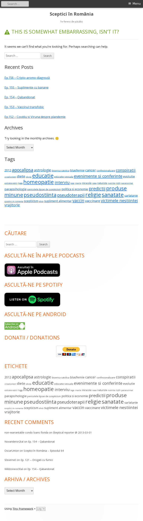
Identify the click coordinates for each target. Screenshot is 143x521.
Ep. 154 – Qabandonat (19, 97)
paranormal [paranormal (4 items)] (127, 183)
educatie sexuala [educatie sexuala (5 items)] (63, 176)
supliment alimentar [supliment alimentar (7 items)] (58, 201)
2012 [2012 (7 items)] (7, 170)
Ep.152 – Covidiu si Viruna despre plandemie (35, 117)
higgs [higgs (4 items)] (20, 183)
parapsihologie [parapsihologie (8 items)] (15, 189)
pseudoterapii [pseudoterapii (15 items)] (71, 195)
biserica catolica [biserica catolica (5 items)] (60, 170)
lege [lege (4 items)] (72, 183)
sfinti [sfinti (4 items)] (41, 201)
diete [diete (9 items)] (21, 176)
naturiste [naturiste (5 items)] (102, 183)
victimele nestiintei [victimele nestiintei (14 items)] (119, 200)
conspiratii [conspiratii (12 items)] (126, 170)
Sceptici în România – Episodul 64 (44, 450)
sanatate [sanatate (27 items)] (113, 194)
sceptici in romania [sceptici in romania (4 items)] (13, 201)
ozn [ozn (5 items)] (118, 183)
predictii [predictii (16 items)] (97, 189)
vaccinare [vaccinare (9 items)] (92, 201)
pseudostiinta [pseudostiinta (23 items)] (40, 194)
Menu (137, 3)
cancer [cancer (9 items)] (90, 170)
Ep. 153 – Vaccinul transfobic (24, 107)
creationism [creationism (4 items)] (10, 177)
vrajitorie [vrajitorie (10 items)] (12, 205)
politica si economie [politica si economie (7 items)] (74, 189)
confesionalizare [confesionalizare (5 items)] (106, 170)
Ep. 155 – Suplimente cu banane (26, 87)
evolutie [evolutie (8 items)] (129, 176)
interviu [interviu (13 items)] (62, 182)
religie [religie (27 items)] (93, 194)
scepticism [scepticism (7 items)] (31, 201)
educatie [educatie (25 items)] (42, 175)
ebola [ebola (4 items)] (28, 177)
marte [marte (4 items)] (78, 183)
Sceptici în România (71, 14)
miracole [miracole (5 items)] (87, 183)
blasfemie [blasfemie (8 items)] (77, 170)
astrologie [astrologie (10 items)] (42, 170)
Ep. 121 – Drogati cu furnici (37, 460)
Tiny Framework (23, 508)
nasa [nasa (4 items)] (94, 183)
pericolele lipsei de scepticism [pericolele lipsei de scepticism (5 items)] (44, 189)
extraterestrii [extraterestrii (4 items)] (10, 183)
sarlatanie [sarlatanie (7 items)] (131, 196)
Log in (41, 508)
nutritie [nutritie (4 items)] (112, 183)
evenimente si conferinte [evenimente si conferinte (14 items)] (98, 176)
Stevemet (10, 460)
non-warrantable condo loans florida (26, 432)
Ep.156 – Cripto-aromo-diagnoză (27, 78)
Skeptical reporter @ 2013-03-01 (72, 432)
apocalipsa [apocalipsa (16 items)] (22, 170)
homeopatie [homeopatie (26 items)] (38, 181)
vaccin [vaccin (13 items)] (78, 200)
